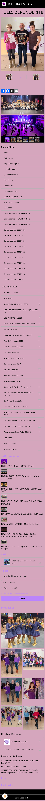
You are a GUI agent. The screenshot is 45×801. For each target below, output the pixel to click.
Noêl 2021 (22, 298)
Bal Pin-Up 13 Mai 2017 (22, 400)
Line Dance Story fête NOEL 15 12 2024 (20, 523)
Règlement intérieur (11, 202)
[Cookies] (5, 796)
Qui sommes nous (11, 175)
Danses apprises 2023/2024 (14, 241)
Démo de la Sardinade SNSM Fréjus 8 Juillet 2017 (22, 311)
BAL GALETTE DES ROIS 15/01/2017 (22, 426)
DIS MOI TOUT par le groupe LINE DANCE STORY (21, 547)
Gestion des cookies (22, 798)
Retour (22, 77)
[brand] (17, 4)
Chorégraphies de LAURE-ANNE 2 (17, 219)
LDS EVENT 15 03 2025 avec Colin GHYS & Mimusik (21, 502)
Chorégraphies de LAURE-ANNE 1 (17, 213)
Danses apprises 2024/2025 (14, 235)
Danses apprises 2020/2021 (14, 257)
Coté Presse (8, 180)
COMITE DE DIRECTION (13, 197)
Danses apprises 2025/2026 (14, 230)
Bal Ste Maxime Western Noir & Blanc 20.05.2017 (22, 394)
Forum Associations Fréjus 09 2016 (22, 432)
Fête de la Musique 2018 (22, 346)
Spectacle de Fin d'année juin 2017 (22, 387)
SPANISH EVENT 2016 (22, 381)
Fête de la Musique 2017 (22, 375)
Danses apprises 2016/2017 (14, 279)
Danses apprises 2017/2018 (14, 274)
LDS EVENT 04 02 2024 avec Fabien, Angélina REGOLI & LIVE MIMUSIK (18, 535)
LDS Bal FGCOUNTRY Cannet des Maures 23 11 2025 (21, 477)
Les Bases (8, 208)
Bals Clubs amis (22, 443)
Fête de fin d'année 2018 (22, 341)
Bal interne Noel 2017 (22, 364)
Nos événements (22, 449)
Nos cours (22, 437)
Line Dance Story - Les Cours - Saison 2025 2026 (22, 490)
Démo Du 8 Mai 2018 (22, 352)
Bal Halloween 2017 (22, 369)
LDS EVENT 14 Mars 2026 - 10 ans (17, 466)
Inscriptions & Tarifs (11, 191)
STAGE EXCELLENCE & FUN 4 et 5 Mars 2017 (22, 413)
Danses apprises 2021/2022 (14, 252)
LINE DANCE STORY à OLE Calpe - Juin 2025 (22, 513)
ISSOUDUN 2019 (22, 329)
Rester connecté (10, 588)
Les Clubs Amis (9, 169)
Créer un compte (6, 593)
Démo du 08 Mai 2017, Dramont (22, 406)
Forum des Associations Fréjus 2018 (22, 335)
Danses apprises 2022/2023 (14, 246)
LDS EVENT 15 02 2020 (22, 318)
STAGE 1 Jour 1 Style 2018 (22, 358)
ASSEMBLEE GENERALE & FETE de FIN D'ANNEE (19, 761)
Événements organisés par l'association (22, 749)
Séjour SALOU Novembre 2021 (22, 304)
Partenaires (8, 158)
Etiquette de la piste (11, 163)
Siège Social (8, 186)
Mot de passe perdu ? (21, 593)
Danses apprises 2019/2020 (14, 263)
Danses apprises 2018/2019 (14, 268)
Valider (22, 598)
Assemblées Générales (22, 742)
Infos (6, 152)
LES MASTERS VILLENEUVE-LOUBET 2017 (22, 420)
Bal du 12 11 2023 (22, 292)
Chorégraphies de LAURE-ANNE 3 (17, 224)
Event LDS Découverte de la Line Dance (22, 323)
